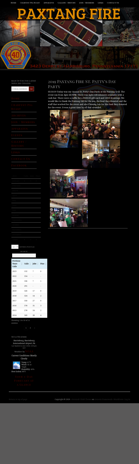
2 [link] (30, 328)
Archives (18, 115)
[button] (21, 264)
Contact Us (113, 2)
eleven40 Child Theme (81, 399)
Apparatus (49, 2)
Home (13, 2)
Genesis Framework (103, 399)
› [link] (34, 328)
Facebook (19, 165)
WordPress (118, 399)
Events (16, 135)
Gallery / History (67, 2)
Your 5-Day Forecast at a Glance (24, 380)
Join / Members (86, 2)
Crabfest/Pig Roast (30, 2)
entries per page (27, 247)
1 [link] (26, 328)
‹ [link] (21, 328)
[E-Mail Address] (20, 88)
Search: (24, 251)
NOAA (29, 351)
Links (100, 2)
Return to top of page (18, 399)
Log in (127, 399)
